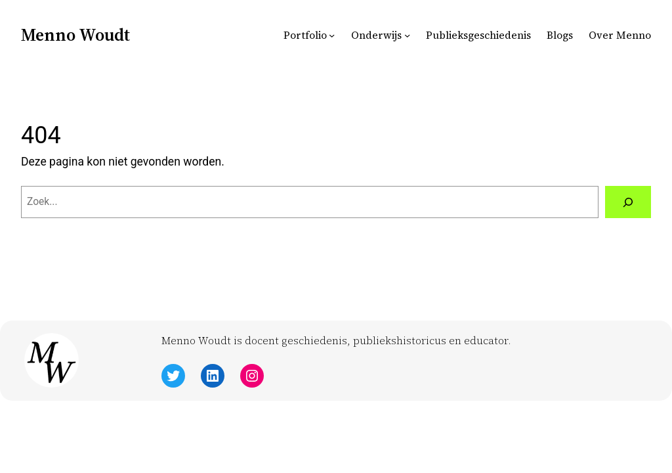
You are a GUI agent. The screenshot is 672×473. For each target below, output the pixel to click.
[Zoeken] (628, 202)
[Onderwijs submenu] (407, 35)
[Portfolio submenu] (332, 35)
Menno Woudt (75, 34)
